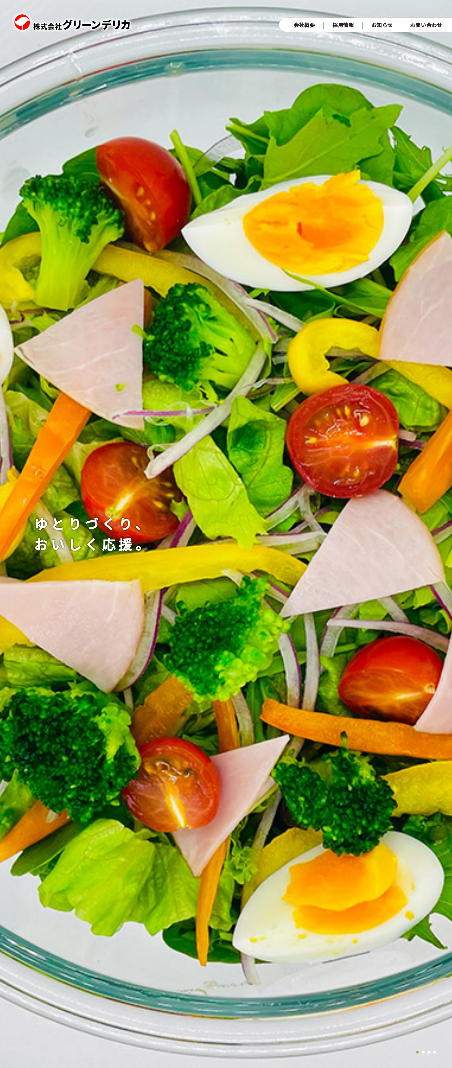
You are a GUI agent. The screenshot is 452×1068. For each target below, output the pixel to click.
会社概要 (304, 25)
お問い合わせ (426, 25)
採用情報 (343, 25)
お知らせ (382, 25)
